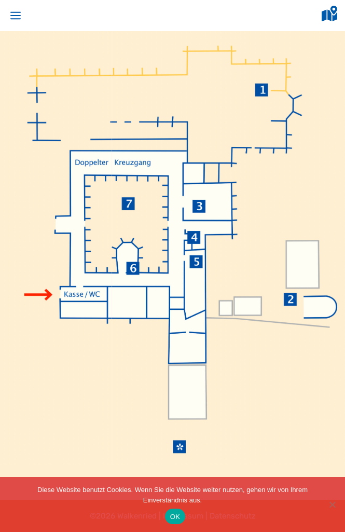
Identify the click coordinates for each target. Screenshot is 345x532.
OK (175, 517)
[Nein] (332, 504)
